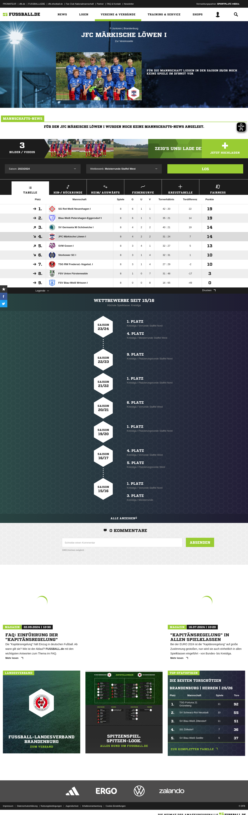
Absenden (200, 542)
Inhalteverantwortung (92, 806)
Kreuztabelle (180, 189)
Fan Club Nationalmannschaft (80, 4)
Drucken (208, 290)
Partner (100, 4)
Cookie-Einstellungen (116, 806)
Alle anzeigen (124, 518)
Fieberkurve (143, 189)
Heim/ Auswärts (105, 189)
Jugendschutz (71, 806)
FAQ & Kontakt (114, 4)
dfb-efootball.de (55, 4)
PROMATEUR (9, 4)
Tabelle (30, 189)
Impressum (8, 806)
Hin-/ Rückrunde (68, 189)
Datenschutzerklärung (27, 806)
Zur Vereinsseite (124, 41)
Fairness (218, 189)
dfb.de (22, 4)
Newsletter (129, 4)
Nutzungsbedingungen (51, 806)
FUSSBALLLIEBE (36, 4)
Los (205, 169)
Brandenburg (131, 28)
